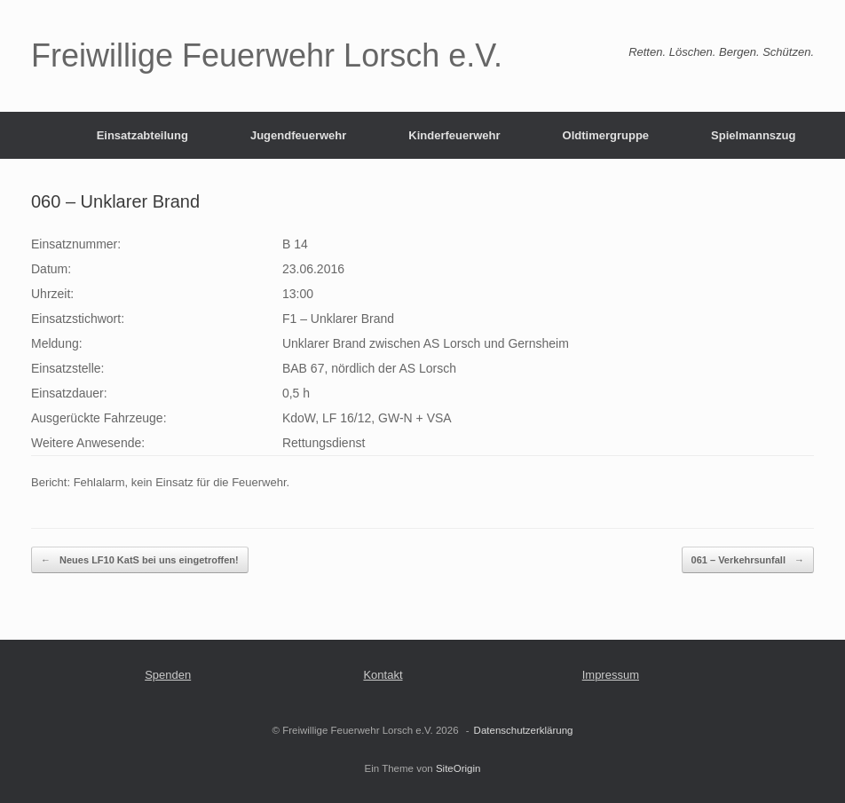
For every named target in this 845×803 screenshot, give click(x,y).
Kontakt (382, 674)
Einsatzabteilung (142, 135)
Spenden (168, 674)
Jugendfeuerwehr (298, 135)
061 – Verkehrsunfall (747, 560)
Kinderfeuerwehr (454, 135)
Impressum (610, 674)
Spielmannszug (753, 135)
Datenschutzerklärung (523, 730)
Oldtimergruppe (606, 135)
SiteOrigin (458, 768)
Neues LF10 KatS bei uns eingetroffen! (140, 560)
